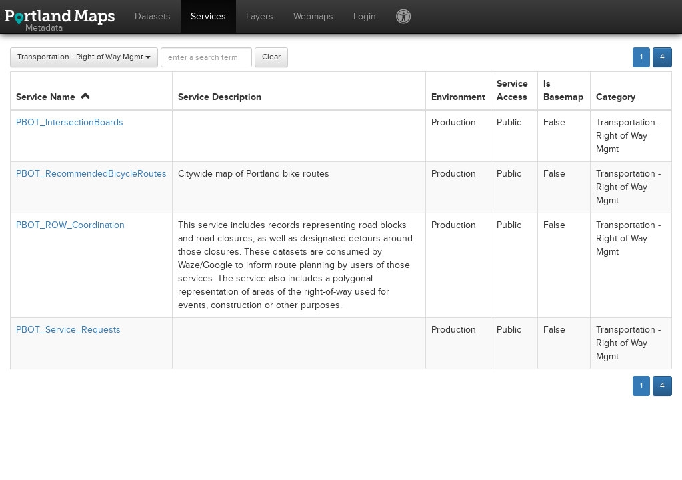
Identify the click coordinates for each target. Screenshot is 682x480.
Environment (458, 97)
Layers (259, 16)
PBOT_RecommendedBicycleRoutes (91, 173)
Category (615, 97)
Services (208, 16)
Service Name (53, 97)
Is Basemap (563, 90)
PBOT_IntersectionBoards (69, 122)
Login (364, 16)
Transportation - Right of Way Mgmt (84, 57)
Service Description (219, 97)
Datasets (153, 16)
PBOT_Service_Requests (68, 329)
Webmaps (313, 16)
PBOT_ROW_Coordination (70, 225)
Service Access (512, 90)
